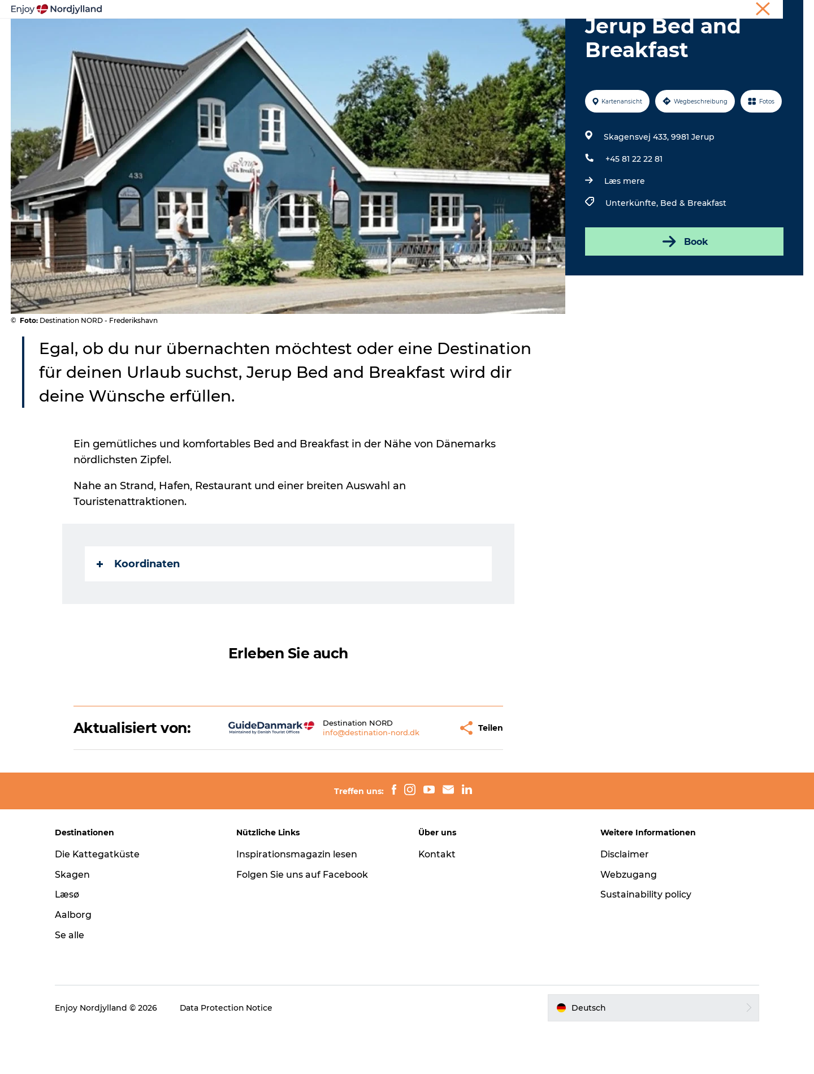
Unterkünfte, (632, 247)
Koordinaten (138, 608)
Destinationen (377, 26)
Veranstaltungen (506, 26)
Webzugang (627, 918)
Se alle (71, 979)
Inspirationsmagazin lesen (297, 897)
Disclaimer (623, 897)
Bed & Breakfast (693, 247)
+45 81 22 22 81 (634, 203)
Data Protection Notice (228, 1051)
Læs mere (624, 225)
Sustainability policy (644, 938)
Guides (439, 26)
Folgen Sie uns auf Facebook (303, 918)
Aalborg (75, 959)
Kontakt (437, 897)
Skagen (74, 918)
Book (684, 285)
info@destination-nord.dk (341, 776)
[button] (419, 771)
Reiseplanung (300, 26)
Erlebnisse (232, 26)
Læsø (69, 938)
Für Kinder (581, 26)
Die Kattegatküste (99, 897)
